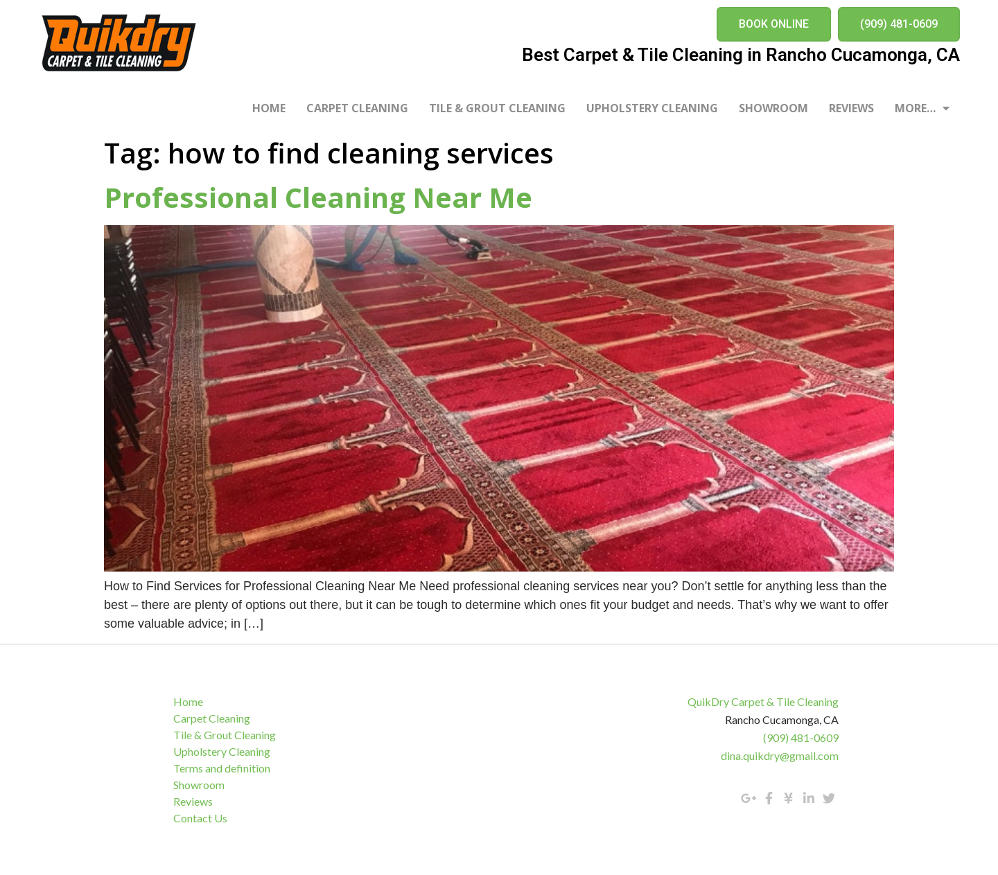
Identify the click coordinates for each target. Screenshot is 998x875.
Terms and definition (221, 768)
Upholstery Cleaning (652, 108)
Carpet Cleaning (357, 108)
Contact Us (200, 817)
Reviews (851, 108)
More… (922, 108)
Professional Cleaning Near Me (318, 197)
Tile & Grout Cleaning (497, 108)
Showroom (773, 108)
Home (269, 108)
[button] (774, 24)
